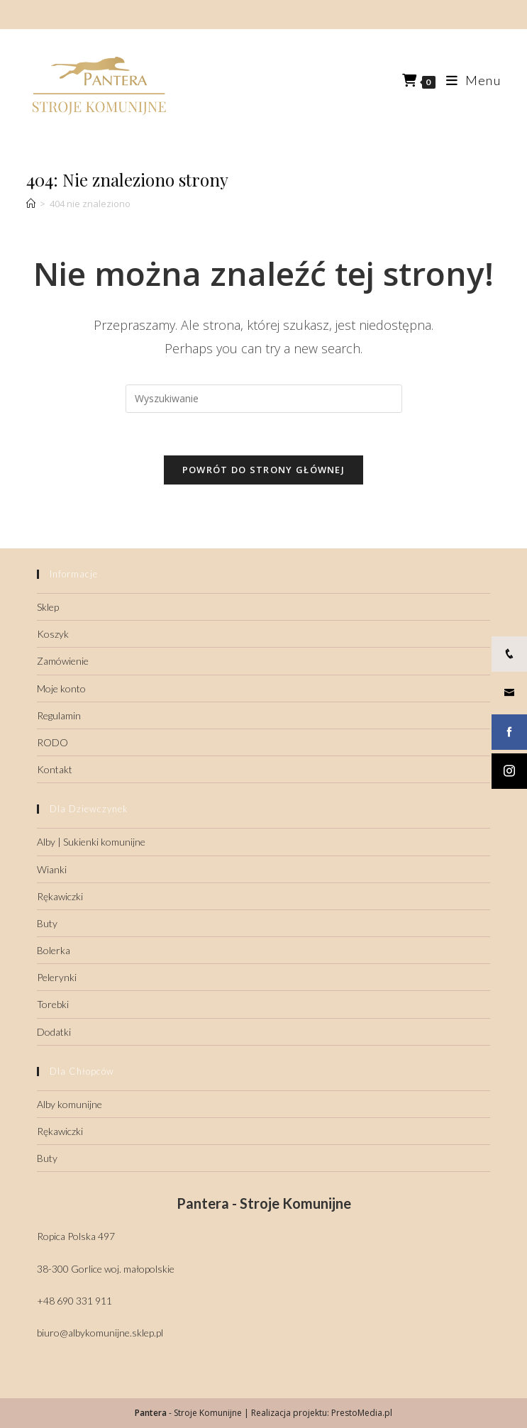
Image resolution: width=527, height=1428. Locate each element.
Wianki (52, 869)
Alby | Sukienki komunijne (91, 842)
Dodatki (54, 1032)
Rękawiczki (60, 896)
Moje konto (61, 688)
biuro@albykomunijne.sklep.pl (100, 1333)
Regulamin (59, 715)
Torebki (53, 1004)
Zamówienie (63, 661)
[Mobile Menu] (468, 80)
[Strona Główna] (30, 203)
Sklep (48, 607)
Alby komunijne (69, 1104)
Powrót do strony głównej (263, 469)
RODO (52, 742)
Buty (47, 923)
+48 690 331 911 (74, 1301)
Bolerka (53, 950)
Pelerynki (57, 977)
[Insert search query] (264, 398)
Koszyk (53, 634)
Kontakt (54, 769)
